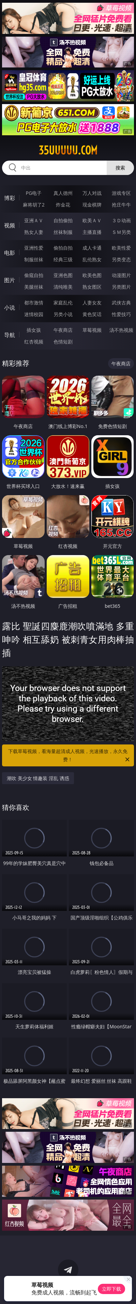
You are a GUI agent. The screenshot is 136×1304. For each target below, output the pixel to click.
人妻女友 (92, 302)
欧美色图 (92, 275)
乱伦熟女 (92, 259)
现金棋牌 (92, 204)
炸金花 (63, 204)
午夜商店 (63, 330)
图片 (9, 280)
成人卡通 (92, 247)
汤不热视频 (121, 330)
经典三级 (63, 259)
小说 (9, 307)
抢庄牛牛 (121, 204)
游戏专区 (121, 193)
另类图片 (121, 287)
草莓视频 (92, 330)
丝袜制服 (63, 232)
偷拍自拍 (63, 247)
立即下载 (111, 1289)
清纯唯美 (63, 287)
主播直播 (92, 232)
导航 (9, 335)
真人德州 (63, 193)
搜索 (120, 167)
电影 (9, 252)
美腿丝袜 (33, 287)
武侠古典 (121, 302)
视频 (9, 225)
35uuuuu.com (68, 150)
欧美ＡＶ (92, 220)
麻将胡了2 (34, 204)
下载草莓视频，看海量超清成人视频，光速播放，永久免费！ (69, 756)
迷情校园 (33, 314)
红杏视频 (33, 341)
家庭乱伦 (63, 302)
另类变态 (121, 259)
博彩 (9, 198)
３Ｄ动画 (121, 220)
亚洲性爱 (33, 247)
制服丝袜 (33, 259)
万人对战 (92, 193)
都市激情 (33, 302)
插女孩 (34, 330)
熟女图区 (92, 287)
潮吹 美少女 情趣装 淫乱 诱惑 (38, 778)
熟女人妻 (33, 232)
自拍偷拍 (63, 220)
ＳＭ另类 (121, 232)
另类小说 (63, 314)
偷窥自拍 (33, 275)
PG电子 (34, 193)
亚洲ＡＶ (33, 220)
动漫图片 (121, 275)
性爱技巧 (121, 314)
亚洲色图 (63, 275)
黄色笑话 (92, 314)
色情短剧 (63, 341)
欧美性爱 (121, 247)
